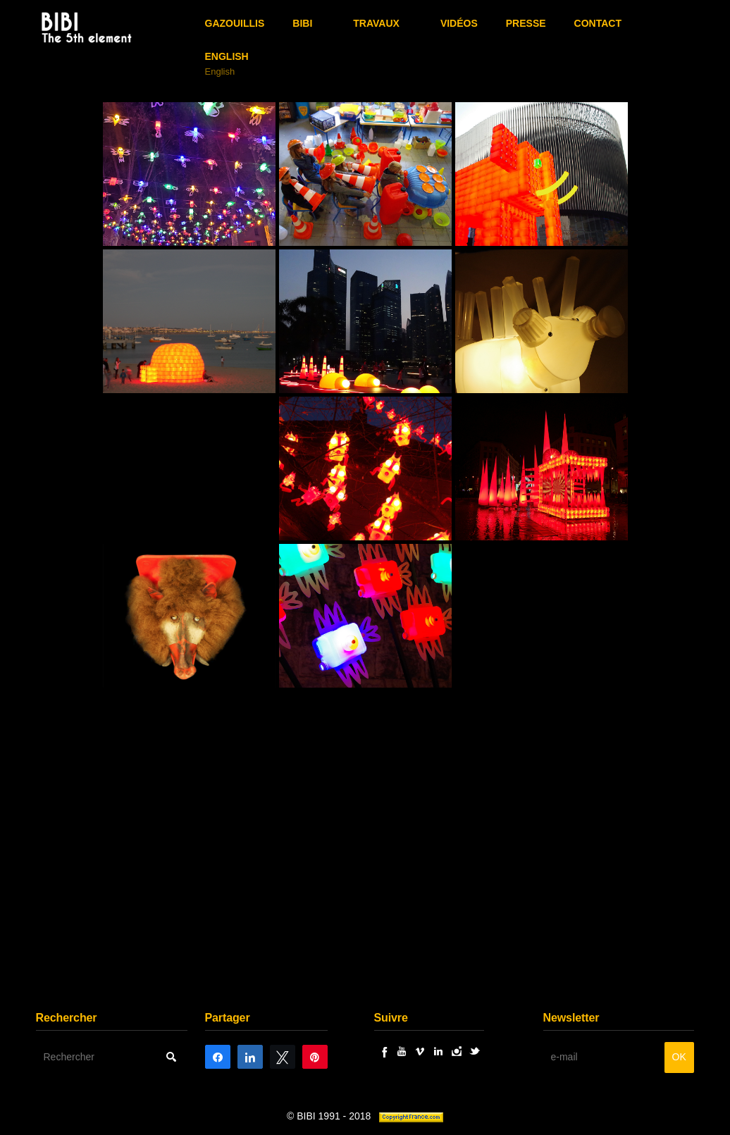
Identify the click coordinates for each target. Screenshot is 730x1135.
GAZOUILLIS (235, 23)
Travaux (376, 23)
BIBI (302, 23)
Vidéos (459, 23)
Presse (526, 23)
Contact (597, 23)
